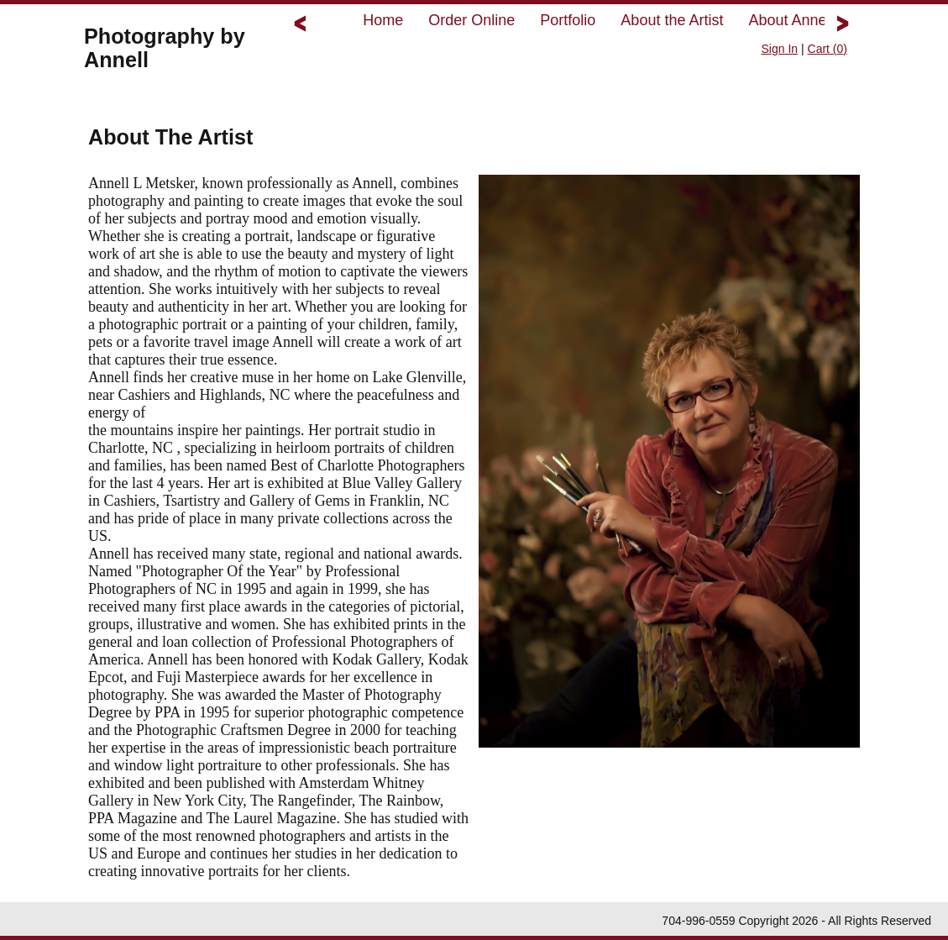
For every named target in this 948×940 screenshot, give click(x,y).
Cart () (827, 48)
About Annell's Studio (819, 20)
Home (383, 20)
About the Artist (672, 20)
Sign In (780, 48)
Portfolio (567, 20)
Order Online (471, 20)
